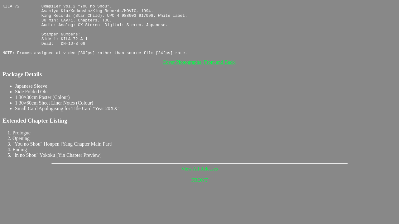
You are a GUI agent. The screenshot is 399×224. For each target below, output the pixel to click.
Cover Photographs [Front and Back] (199, 72)
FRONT (199, 190)
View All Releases (199, 179)
